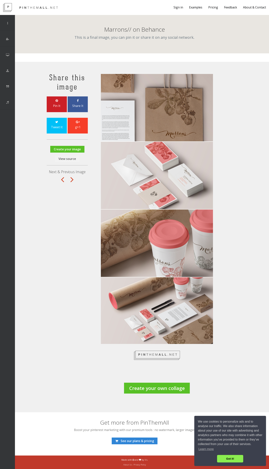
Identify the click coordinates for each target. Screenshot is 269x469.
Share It (77, 103)
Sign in (178, 7)
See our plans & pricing (134, 441)
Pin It (57, 103)
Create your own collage (157, 388)
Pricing (213, 7)
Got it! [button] (230, 458)
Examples (195, 7)
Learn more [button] (206, 449)
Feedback (230, 7)
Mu (146, 459)
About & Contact (254, 7)
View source (67, 159)
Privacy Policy (140, 464)
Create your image (67, 149)
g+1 (77, 125)
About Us (127, 464)
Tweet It (57, 125)
